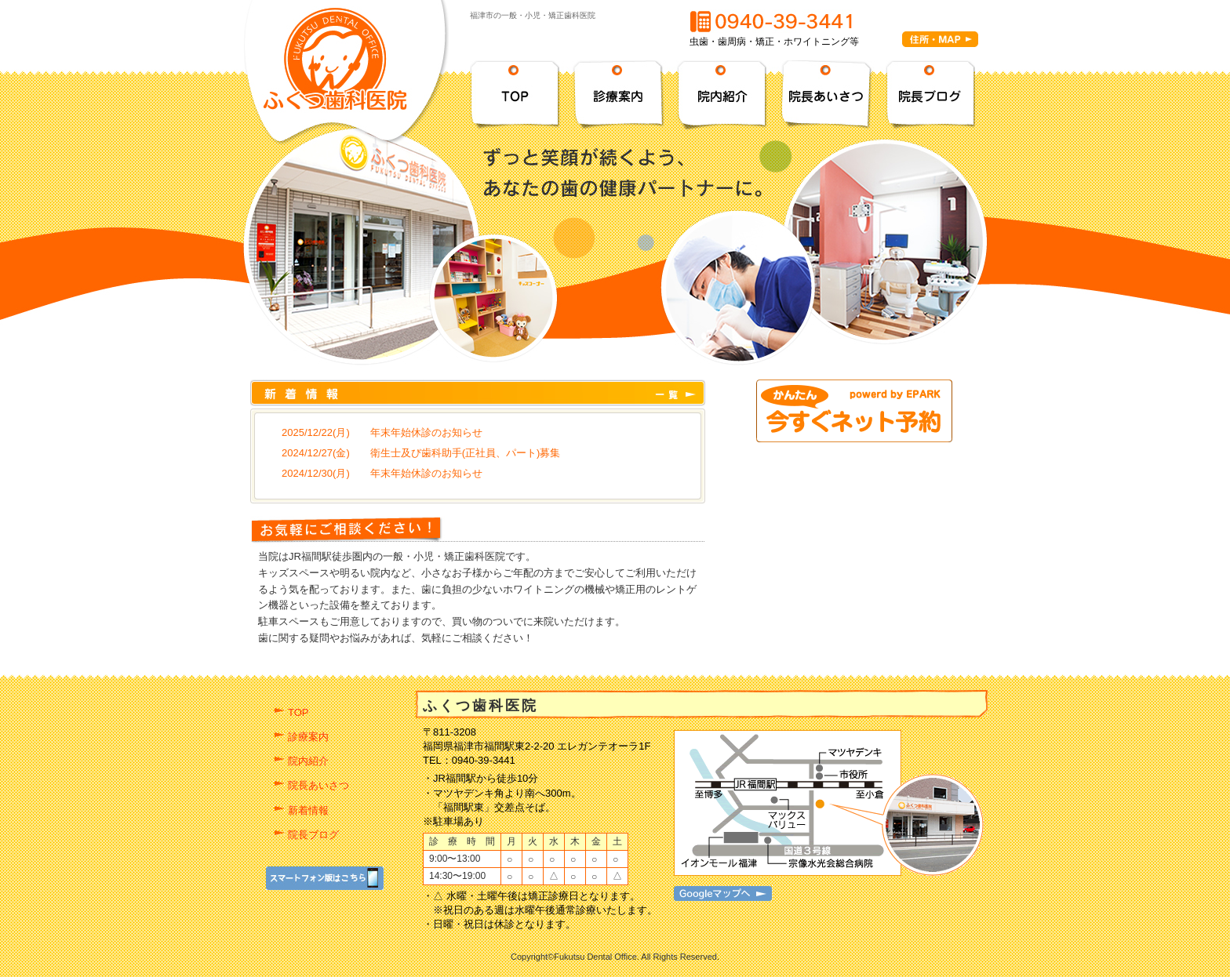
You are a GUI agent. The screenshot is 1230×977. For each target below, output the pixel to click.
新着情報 (308, 810)
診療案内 (308, 737)
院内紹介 (308, 761)
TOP (298, 712)
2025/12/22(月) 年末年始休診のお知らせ (382, 432)
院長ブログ (313, 835)
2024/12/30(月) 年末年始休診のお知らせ (382, 473)
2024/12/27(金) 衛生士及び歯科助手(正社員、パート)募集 (421, 453)
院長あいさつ (318, 785)
